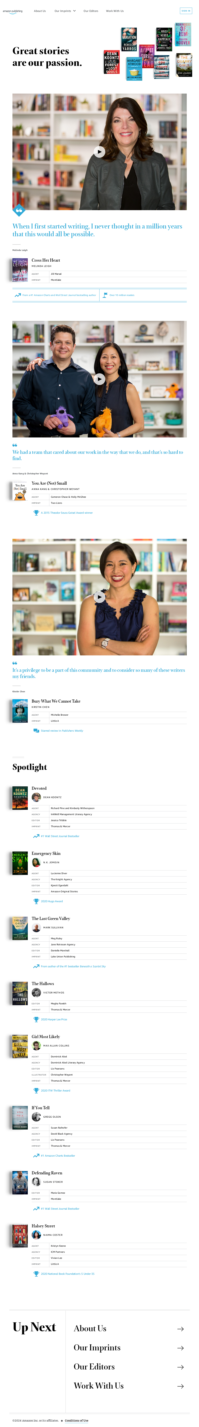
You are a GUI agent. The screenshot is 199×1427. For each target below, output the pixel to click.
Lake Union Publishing (63, 956)
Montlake (56, 279)
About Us (40, 10)
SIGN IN (186, 11)
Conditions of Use (76, 1420)
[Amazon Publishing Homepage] (12, 11)
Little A (55, 720)
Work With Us (115, 10)
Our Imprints (63, 10)
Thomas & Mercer (60, 826)
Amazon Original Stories (64, 891)
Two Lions (56, 502)
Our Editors (91, 10)
